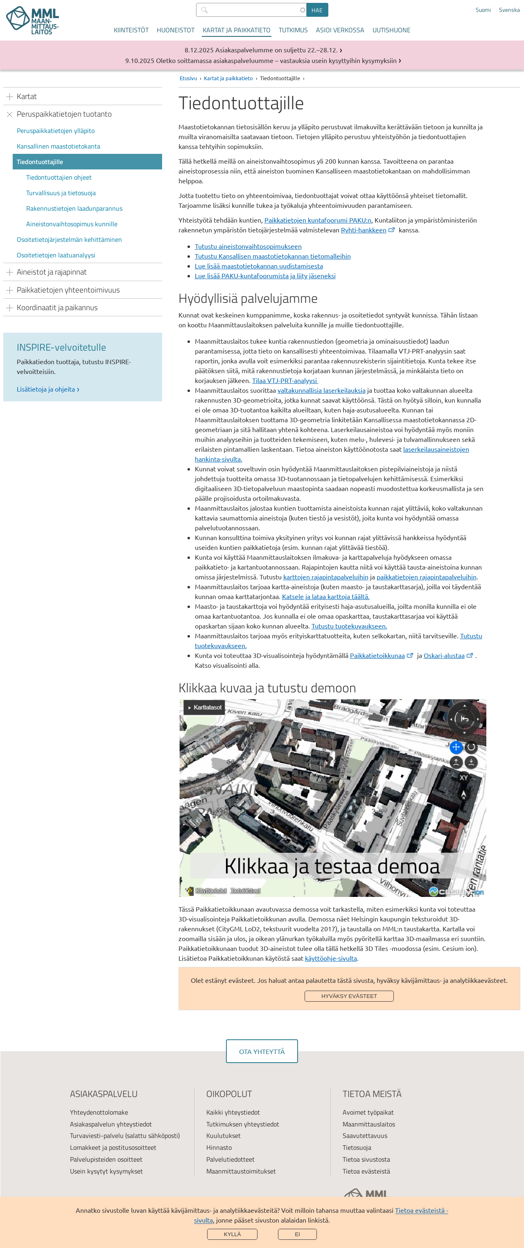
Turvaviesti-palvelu (97, 1135)
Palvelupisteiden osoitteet (106, 1159)
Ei (297, 1234)
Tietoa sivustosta (366, 1159)
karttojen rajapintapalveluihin (325, 576)
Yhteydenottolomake (99, 1112)
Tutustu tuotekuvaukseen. (349, 626)
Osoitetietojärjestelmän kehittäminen (69, 239)
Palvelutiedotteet (230, 1159)
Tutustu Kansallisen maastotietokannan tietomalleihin (273, 256)
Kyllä (232, 1234)
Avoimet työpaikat (368, 1112)
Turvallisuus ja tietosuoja (61, 193)
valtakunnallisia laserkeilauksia (322, 390)
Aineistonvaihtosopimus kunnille (71, 224)
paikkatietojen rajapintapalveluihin (427, 576)
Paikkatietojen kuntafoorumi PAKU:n (317, 220)
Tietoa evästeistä (366, 1171)
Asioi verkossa (340, 30)
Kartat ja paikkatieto (237, 30)
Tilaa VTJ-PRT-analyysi (285, 380)
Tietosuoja (357, 1147)
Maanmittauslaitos (369, 1124)
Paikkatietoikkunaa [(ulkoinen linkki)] (382, 655)
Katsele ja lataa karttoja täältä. (326, 596)
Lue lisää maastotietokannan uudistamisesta (259, 265)
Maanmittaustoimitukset (241, 1171)
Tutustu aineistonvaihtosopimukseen (248, 246)
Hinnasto (219, 1147)
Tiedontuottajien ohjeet (59, 177)
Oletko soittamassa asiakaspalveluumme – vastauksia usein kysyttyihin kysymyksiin (276, 60)
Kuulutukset (223, 1135)
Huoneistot (175, 30)
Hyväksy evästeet (349, 996)
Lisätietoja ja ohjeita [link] (46, 389)
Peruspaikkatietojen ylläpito (56, 130)
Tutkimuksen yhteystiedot (242, 1124)
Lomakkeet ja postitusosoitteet (113, 1147)
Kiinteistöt (131, 30)
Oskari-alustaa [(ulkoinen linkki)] (449, 655)
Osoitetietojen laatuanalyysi (56, 255)
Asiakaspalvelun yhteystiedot (111, 1124)
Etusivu (188, 77)
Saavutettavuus (365, 1135)
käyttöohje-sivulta (331, 958)
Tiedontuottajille (40, 162)
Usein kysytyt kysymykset (106, 1171)
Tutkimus (293, 30)
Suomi (483, 9)
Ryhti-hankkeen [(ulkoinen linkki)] (368, 229)
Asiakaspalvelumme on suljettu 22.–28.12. (276, 49)
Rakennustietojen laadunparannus (74, 208)
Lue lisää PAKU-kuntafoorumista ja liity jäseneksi (265, 275)
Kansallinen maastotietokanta (58, 146)
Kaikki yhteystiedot (233, 1112)
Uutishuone (392, 30)
